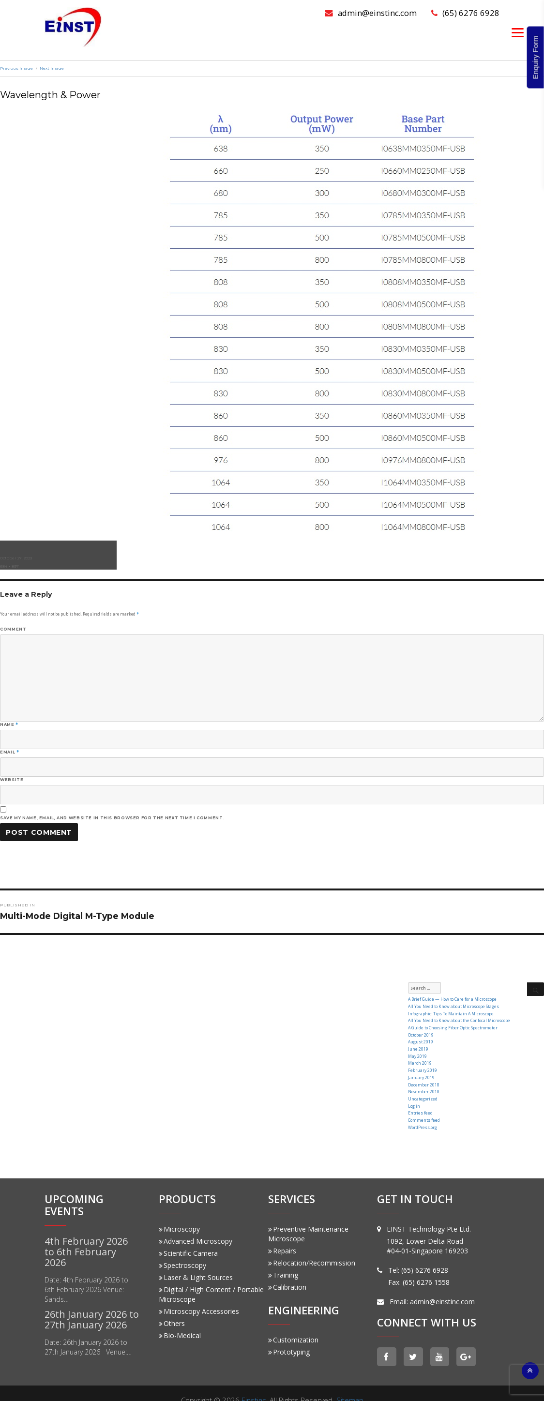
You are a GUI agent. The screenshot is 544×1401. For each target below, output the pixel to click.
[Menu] (518, 32)
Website (11, 779)
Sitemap (350, 1386)
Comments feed (423, 1107)
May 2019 (417, 1050)
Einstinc (253, 1386)
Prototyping (289, 1337)
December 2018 (423, 1075)
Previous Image (16, 68)
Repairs (282, 1236)
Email (9, 752)
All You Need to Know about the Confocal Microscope (457, 1018)
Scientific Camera (188, 1238)
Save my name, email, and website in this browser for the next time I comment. (112, 817)
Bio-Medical (180, 1321)
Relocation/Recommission (311, 1248)
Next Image (52, 68)
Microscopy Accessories (199, 1296)
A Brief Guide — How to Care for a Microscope (450, 999)
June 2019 (418, 1043)
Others (172, 1308)
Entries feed (419, 1100)
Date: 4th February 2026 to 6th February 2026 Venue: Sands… (86, 1275)
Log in (414, 1094)
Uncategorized (422, 1088)
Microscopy (179, 1214)
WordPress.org (422, 1113)
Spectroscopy (182, 1250)
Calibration (287, 1272)
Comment (13, 629)
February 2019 (422, 1062)
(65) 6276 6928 (465, 12)
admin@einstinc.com (370, 12)
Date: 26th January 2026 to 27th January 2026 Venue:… (88, 1332)
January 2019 (421, 1068)
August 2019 (420, 1037)
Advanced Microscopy (195, 1226)
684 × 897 (9, 566)
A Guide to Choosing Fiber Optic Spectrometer (451, 1024)
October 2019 (420, 1031)
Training (283, 1260)
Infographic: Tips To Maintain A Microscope (450, 1011)
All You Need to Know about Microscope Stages (452, 1005)
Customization (293, 1325)
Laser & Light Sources (196, 1262)
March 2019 (420, 1056)
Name (9, 724)
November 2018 (423, 1082)
